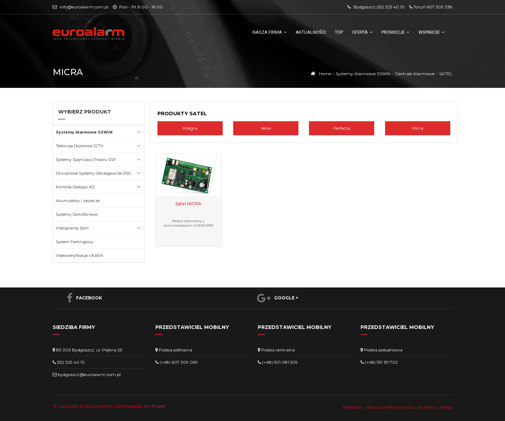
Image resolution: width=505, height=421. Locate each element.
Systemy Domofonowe (76, 214)
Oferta (362, 32)
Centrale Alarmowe (415, 73)
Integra (190, 128)
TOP (339, 32)
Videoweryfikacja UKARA (79, 255)
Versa (266, 128)
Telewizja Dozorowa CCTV (79, 145)
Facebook (81, 298)
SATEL (445, 73)
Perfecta (341, 128)
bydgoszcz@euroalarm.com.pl (89, 374)
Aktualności (311, 32)
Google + (274, 298)
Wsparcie (431, 32)
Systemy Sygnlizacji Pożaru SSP (86, 159)
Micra (417, 128)
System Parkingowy (74, 241)
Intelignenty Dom (72, 228)
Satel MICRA (188, 203)
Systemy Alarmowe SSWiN (363, 73)
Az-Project (155, 406)
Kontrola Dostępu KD (75, 186)
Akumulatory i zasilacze (78, 200)
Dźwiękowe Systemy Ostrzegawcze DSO (93, 173)
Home (319, 73)
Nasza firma (269, 32)
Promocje (395, 32)
